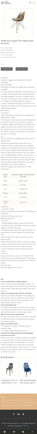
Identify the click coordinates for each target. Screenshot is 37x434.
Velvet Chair (4, 400)
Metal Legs (10, 403)
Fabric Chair (18, 403)
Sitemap (10, 426)
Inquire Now (6, 69)
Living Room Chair (28, 403)
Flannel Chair (17, 405)
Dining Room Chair (6, 405)
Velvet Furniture (22, 400)
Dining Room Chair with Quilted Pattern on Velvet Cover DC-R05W (9, 382)
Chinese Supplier (27, 405)
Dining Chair (12, 400)
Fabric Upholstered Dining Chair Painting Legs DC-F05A (27, 382)
